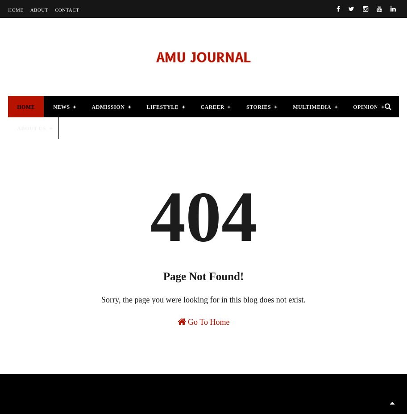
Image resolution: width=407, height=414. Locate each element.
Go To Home (204, 322)
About (39, 9)
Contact (67, 9)
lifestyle (162, 107)
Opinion (365, 107)
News (61, 107)
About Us (31, 128)
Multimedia (312, 107)
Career (212, 107)
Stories (258, 107)
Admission (108, 107)
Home (15, 9)
